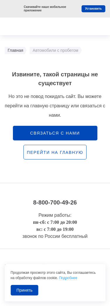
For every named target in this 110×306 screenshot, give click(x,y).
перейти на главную (55, 152)
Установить (93, 8)
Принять (24, 290)
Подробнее (68, 278)
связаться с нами (55, 133)
